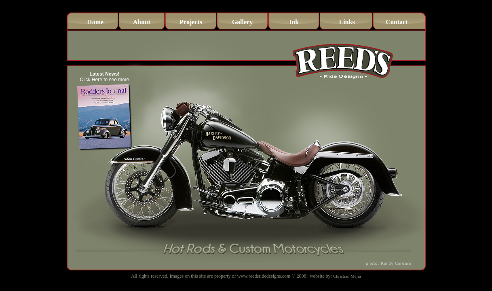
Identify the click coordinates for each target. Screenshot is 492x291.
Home (95, 22)
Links (347, 22)
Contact (397, 22)
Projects (190, 22)
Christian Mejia (347, 276)
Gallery (242, 22)
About (141, 22)
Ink (294, 22)
